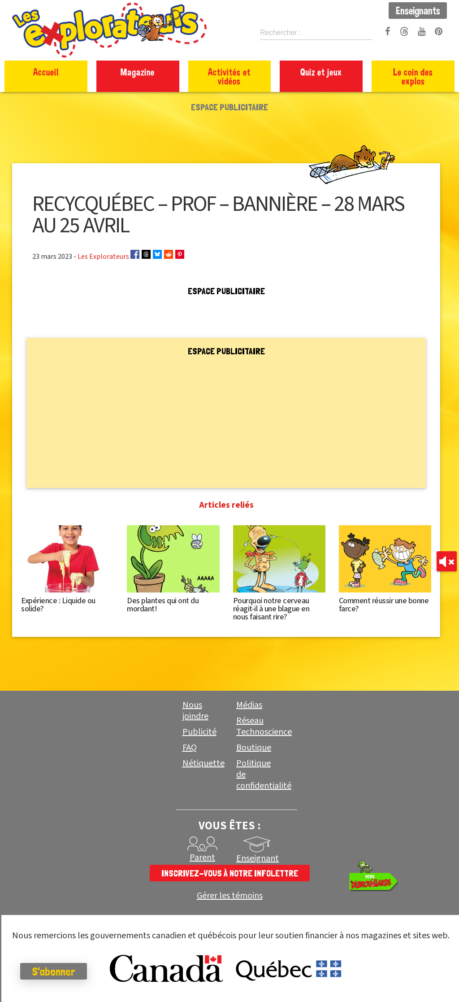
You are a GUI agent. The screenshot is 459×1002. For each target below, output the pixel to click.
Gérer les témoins (230, 896)
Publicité (199, 732)
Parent (202, 857)
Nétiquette (203, 763)
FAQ (189, 747)
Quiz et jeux (321, 72)
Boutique (253, 747)
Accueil (46, 72)
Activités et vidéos (229, 76)
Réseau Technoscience (264, 726)
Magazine (138, 72)
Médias (249, 705)
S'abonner (56, 971)
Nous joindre (195, 711)
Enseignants (418, 10)
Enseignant (257, 858)
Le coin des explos (413, 76)
